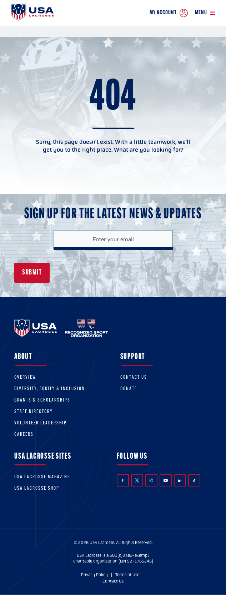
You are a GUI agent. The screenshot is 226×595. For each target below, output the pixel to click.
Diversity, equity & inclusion (49, 389)
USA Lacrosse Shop (36, 488)
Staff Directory (33, 411)
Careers (24, 434)
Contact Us (133, 377)
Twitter (137, 480)
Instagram (151, 480)
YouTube (166, 480)
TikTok (194, 480)
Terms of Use (127, 574)
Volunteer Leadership (40, 423)
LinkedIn (179, 480)
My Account (169, 13)
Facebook (123, 480)
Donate (128, 389)
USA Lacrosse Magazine (42, 477)
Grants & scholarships (42, 400)
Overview (25, 377)
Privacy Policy (94, 574)
